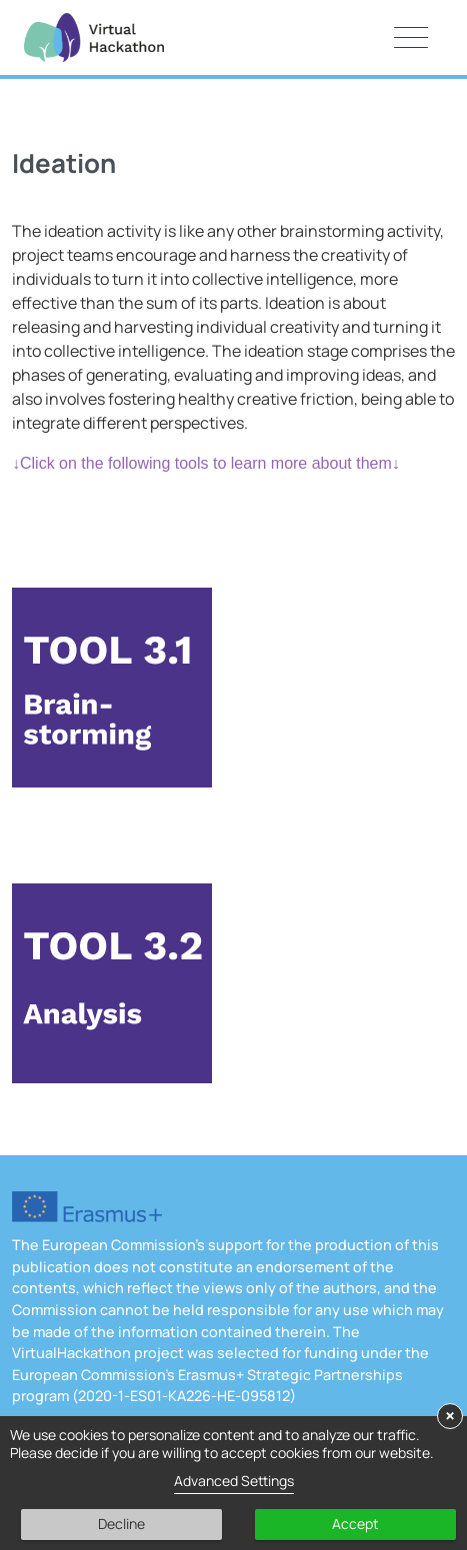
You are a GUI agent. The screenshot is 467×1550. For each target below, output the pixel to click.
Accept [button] (355, 1523)
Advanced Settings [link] (234, 1480)
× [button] (450, 1416)
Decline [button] (121, 1523)
